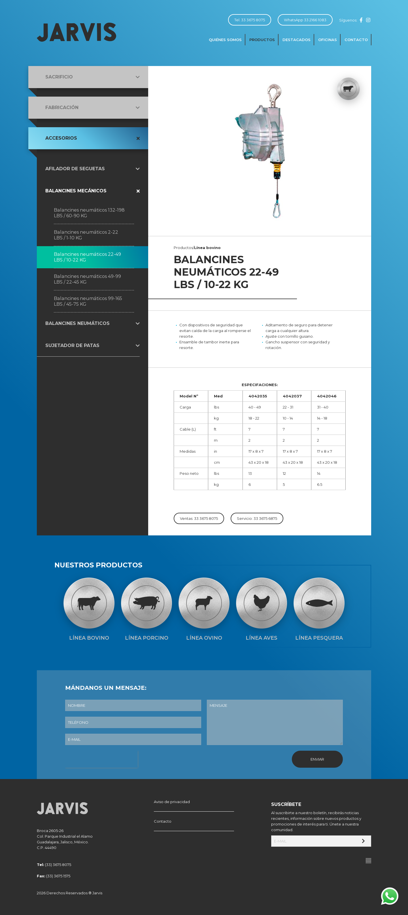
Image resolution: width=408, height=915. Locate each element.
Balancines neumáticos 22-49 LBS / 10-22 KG (87, 257)
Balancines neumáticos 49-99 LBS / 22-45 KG (87, 279)
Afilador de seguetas (75, 168)
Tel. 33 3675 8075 (249, 20)
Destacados (296, 39)
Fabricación (61, 107)
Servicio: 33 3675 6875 (257, 518)
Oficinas (327, 39)
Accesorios (61, 138)
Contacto (356, 39)
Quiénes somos (225, 39)
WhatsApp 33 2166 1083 (305, 20)
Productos (262, 39)
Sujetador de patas (72, 345)
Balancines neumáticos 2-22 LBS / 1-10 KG (86, 235)
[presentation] (101, 759)
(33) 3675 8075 (58, 864)
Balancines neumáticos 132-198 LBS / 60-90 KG (89, 212)
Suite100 (368, 860)
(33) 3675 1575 (58, 876)
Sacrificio (59, 77)
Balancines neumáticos (77, 323)
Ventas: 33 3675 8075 (199, 518)
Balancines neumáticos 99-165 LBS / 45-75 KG (88, 301)
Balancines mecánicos (76, 190)
